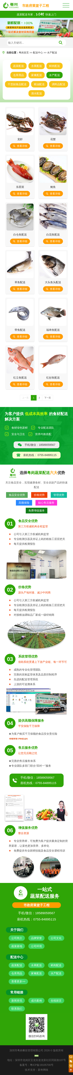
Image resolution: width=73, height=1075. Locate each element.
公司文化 (56, 938)
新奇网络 (43, 1069)
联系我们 (16, 1008)
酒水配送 (36, 93)
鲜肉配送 (54, 65)
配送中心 (38, 52)
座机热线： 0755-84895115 (36, 455)
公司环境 (36, 946)
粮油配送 (39, 84)
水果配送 (36, 65)
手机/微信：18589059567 (36, 445)
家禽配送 (36, 75)
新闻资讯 (16, 1000)
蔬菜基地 (16, 946)
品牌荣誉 (36, 938)
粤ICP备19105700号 (41, 1064)
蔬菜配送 (18, 65)
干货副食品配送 (17, 84)
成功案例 (36, 1000)
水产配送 (52, 52)
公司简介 (16, 938)
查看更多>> (18, 981)
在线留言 (56, 1000)
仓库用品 (18, 75)
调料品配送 (58, 84)
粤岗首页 (24, 52)
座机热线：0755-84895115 (38, 783)
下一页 (47, 398)
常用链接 (16, 992)
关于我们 (16, 930)
